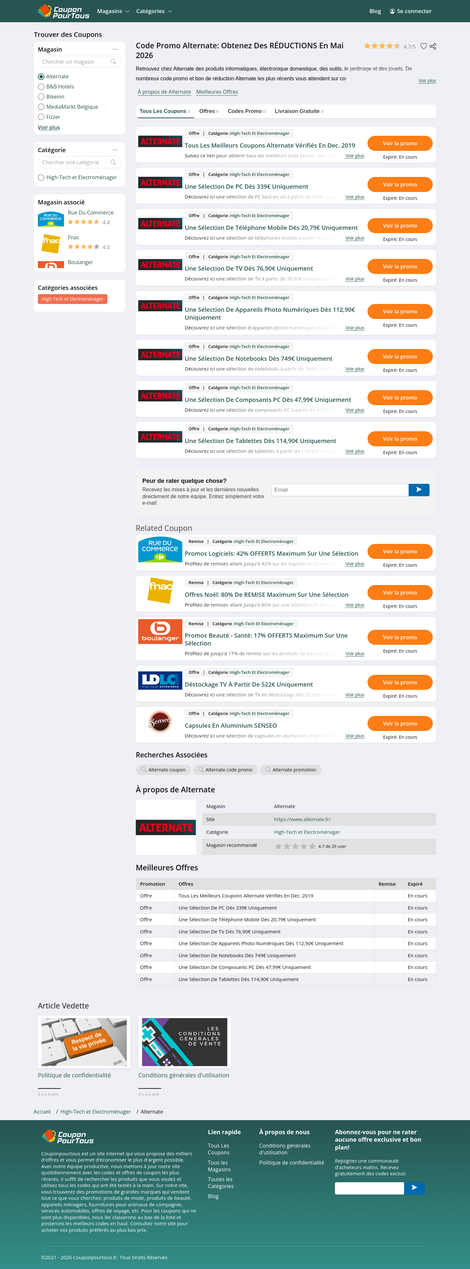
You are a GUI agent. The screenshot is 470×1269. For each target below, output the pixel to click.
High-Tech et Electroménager (72, 299)
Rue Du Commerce (91, 212)
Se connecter (410, 11)
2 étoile (286, 845)
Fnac (73, 237)
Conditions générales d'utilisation (284, 1149)
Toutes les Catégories (221, 1183)
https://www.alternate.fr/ (302, 819)
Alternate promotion (294, 770)
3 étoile (295, 845)
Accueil (42, 1111)
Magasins (112, 11)
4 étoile (303, 845)
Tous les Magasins (219, 1166)
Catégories (153, 11)
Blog (375, 11)
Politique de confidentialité (291, 1162)
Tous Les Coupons (218, 1149)
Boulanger (80, 262)
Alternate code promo (229, 770)
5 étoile (312, 845)
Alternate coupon (167, 770)
